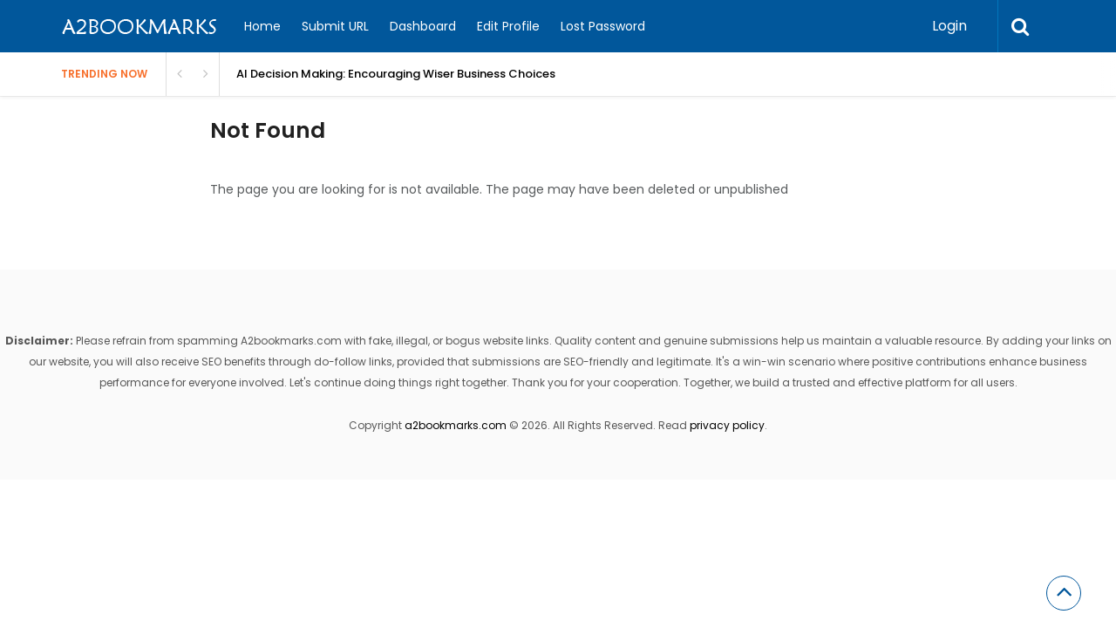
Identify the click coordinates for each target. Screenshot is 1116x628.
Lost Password (603, 26)
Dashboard (423, 26)
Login (949, 26)
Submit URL (335, 26)
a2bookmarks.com (456, 425)
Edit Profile (508, 26)
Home (262, 26)
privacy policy (727, 425)
